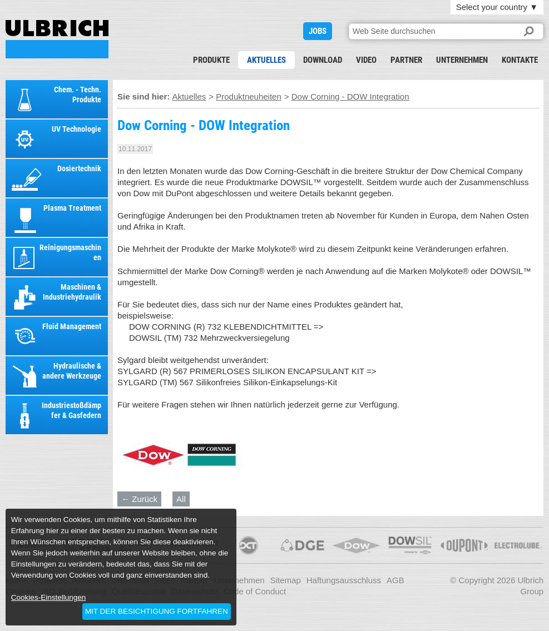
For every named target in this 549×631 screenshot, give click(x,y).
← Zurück (139, 499)
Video (366, 60)
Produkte (211, 60)
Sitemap (285, 580)
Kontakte (520, 60)
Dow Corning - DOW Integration (57, 39)
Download (322, 60)
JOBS (318, 31)
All (181, 499)
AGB (395, 580)
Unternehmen (462, 60)
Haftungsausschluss (343, 580)
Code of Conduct (255, 591)
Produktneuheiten (248, 96)
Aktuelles (266, 60)
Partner (406, 60)
